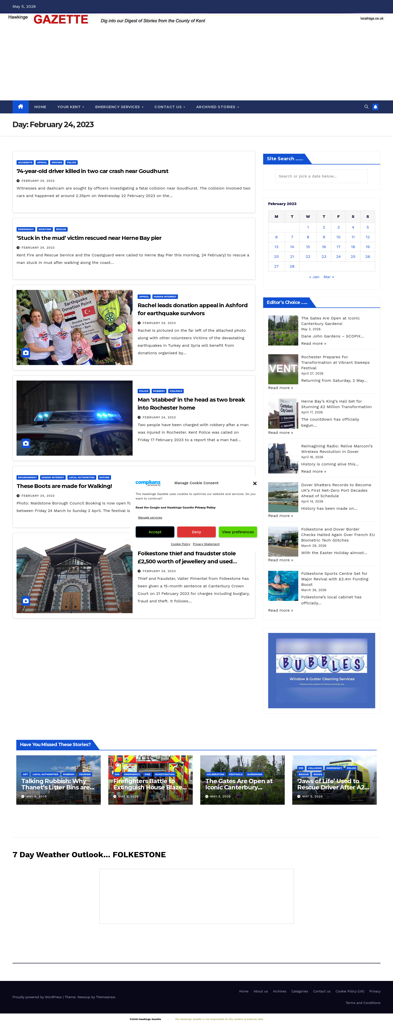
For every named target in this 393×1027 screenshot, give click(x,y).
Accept (155, 532)
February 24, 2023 (38, 181)
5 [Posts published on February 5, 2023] (368, 227)
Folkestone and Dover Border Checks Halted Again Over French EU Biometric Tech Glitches (338, 535)
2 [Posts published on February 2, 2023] (324, 227)
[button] (254, 482)
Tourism (85, 774)
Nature (105, 477)
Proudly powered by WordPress (38, 997)
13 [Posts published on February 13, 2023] (276, 246)
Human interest (165, 296)
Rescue (61, 229)
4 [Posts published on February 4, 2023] (353, 227)
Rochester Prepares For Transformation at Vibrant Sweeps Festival (335, 362)
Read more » (313, 343)
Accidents (25, 162)
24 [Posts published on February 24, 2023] (338, 256)
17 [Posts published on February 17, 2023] (338, 246)
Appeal (42, 162)
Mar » (329, 276)
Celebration (215, 774)
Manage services (150, 517)
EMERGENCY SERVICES (118, 107)
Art (25, 774)
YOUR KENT (69, 107)
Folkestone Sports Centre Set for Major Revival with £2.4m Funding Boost (334, 579)
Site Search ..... (285, 158)
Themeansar (105, 997)
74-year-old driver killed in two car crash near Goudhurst (92, 171)
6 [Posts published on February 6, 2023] (276, 237)
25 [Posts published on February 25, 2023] (353, 256)
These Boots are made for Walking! (64, 486)
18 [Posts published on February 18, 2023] (353, 246)
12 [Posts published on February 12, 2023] (368, 237)
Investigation (164, 774)
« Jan (314, 276)
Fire (147, 774)
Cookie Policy (180, 544)
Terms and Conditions (363, 1003)
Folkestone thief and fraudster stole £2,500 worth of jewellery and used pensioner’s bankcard (186, 561)
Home (243, 991)
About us (261, 991)
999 (117, 774)
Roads (318, 774)
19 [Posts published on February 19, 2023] (368, 246)
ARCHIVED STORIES (216, 107)
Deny (196, 532)
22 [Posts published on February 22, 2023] (308, 256)
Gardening (254, 774)
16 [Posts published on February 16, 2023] (324, 246)
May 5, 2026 (36, 796)
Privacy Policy (205, 507)
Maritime (45, 229)
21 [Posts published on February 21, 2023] (292, 256)
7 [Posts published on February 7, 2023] (292, 237)
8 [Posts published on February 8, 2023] (308, 237)
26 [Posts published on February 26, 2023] (367, 256)
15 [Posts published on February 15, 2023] (308, 246)
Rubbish (68, 774)
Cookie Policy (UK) (350, 991)
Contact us (322, 991)
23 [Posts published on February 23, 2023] (324, 256)
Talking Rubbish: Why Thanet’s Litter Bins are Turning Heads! (55, 787)
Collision (315, 768)
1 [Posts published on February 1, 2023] (308, 227)
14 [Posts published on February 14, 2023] (292, 246)
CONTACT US (168, 107)
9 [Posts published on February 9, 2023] (324, 237)
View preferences (238, 532)
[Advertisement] (196, 63)
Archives (279, 991)
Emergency (26, 229)
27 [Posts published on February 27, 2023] (276, 266)
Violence (176, 391)
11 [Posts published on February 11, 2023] (352, 237)
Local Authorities (82, 477)
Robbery (159, 391)
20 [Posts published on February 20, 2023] (276, 256)
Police (71, 162)
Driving (57, 162)
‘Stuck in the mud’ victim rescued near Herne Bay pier (89, 238)
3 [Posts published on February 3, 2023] (338, 227)
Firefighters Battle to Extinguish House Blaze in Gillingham (147, 787)
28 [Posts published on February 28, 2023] (292, 266)
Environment (27, 477)
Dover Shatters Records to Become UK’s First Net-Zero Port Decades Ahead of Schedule (336, 490)
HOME (40, 107)
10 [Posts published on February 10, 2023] (338, 237)
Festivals (236, 774)
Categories (299, 991)
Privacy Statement (206, 544)
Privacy (374, 991)
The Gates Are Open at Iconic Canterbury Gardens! (238, 787)
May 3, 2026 (128, 796)
